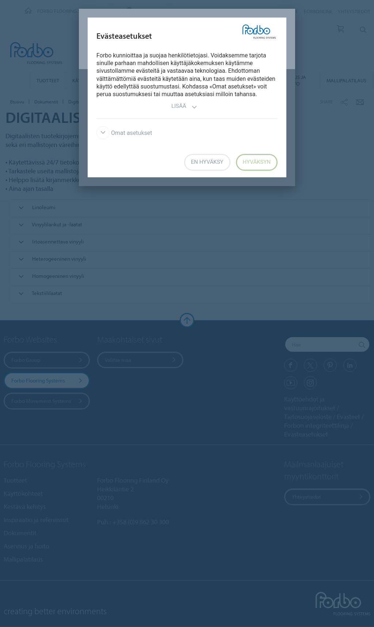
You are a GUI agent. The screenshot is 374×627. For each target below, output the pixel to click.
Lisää (184, 107)
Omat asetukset (124, 132)
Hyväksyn (257, 162)
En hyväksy (207, 162)
